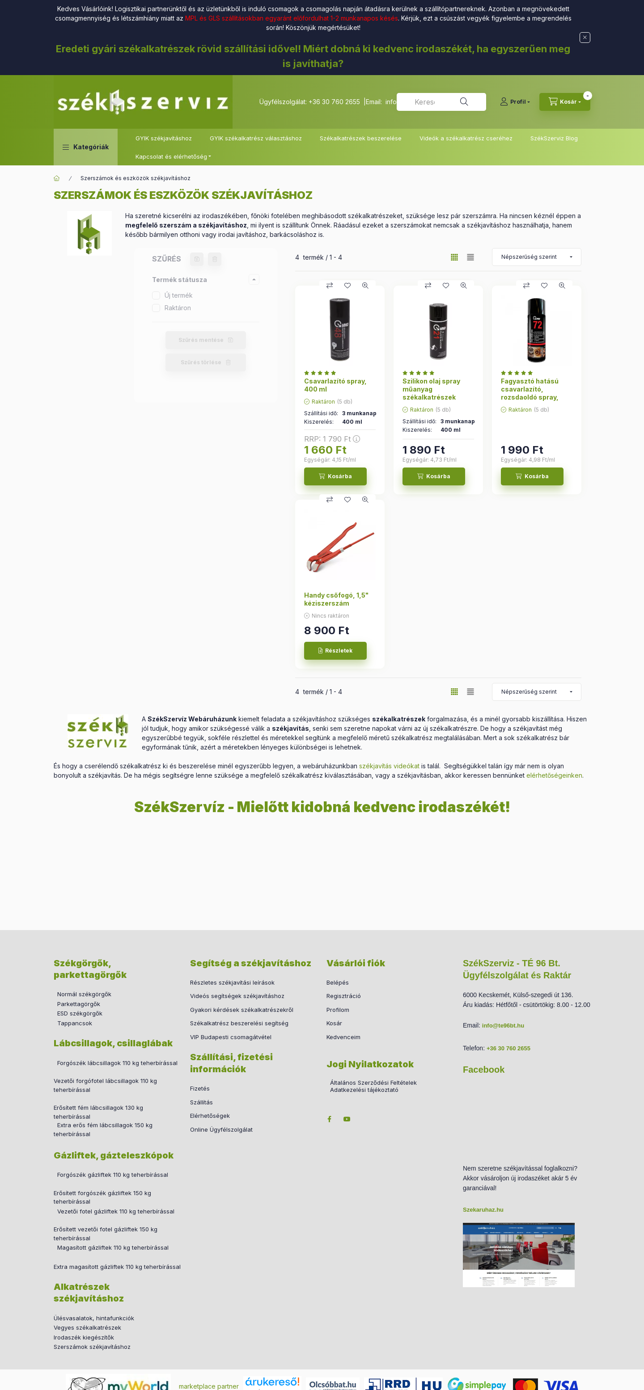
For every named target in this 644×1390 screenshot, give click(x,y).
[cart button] (564, 102)
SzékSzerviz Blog (554, 138)
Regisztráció (343, 995)
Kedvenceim (343, 1036)
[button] (86, 147)
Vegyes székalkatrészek (87, 1327)
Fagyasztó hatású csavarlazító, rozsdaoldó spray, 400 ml (530, 393)
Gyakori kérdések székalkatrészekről (241, 1009)
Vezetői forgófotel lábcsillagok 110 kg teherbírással (105, 1085)
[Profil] (515, 102)
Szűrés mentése (201, 340)
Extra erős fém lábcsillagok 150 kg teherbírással (103, 1129)
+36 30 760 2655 (334, 101)
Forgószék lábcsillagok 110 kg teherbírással (117, 1062)
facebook (329, 1119)
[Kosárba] (335, 476)
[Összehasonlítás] (330, 285)
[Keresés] (464, 101)
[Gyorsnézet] (365, 285)
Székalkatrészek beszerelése (361, 138)
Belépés (337, 982)
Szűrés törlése (201, 362)
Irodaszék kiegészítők (84, 1337)
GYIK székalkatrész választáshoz (256, 138)
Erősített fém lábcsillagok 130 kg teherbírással (98, 1112)
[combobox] (441, 102)
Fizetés (200, 1088)
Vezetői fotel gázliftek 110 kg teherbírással (115, 1211)
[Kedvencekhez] (347, 285)
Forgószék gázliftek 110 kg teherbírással (112, 1174)
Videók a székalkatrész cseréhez (466, 138)
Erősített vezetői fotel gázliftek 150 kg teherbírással (105, 1234)
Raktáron (178, 308)
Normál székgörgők (84, 994)
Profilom (337, 1009)
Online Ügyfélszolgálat (221, 1129)
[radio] (470, 257)
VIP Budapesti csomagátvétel (230, 1036)
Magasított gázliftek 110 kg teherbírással (113, 1247)
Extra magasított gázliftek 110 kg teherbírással (117, 1266)
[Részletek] (335, 651)
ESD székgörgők (79, 1013)
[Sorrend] (536, 257)
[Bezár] (585, 37)
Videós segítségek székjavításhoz (237, 995)
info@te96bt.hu (503, 1025)
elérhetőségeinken (554, 775)
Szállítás (201, 1102)
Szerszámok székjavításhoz (92, 1346)
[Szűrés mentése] (196, 259)
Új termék (179, 295)
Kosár (334, 1023)
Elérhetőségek (210, 1115)
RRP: (332, 438)
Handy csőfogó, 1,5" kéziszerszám (336, 599)
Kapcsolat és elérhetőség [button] (171, 156)
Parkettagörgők (78, 1003)
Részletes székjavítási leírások (232, 982)
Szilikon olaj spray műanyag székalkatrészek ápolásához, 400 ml (434, 393)
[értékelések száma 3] (519, 373)
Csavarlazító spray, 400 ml (335, 385)
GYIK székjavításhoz (164, 138)
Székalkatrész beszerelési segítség (239, 1023)
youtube (347, 1119)
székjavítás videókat (389, 766)
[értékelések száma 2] (322, 373)
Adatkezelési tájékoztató (364, 1090)
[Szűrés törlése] (214, 259)
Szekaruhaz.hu (483, 1209)
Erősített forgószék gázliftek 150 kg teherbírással (102, 1197)
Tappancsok (74, 1023)
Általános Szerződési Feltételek (373, 1082)
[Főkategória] (57, 178)
